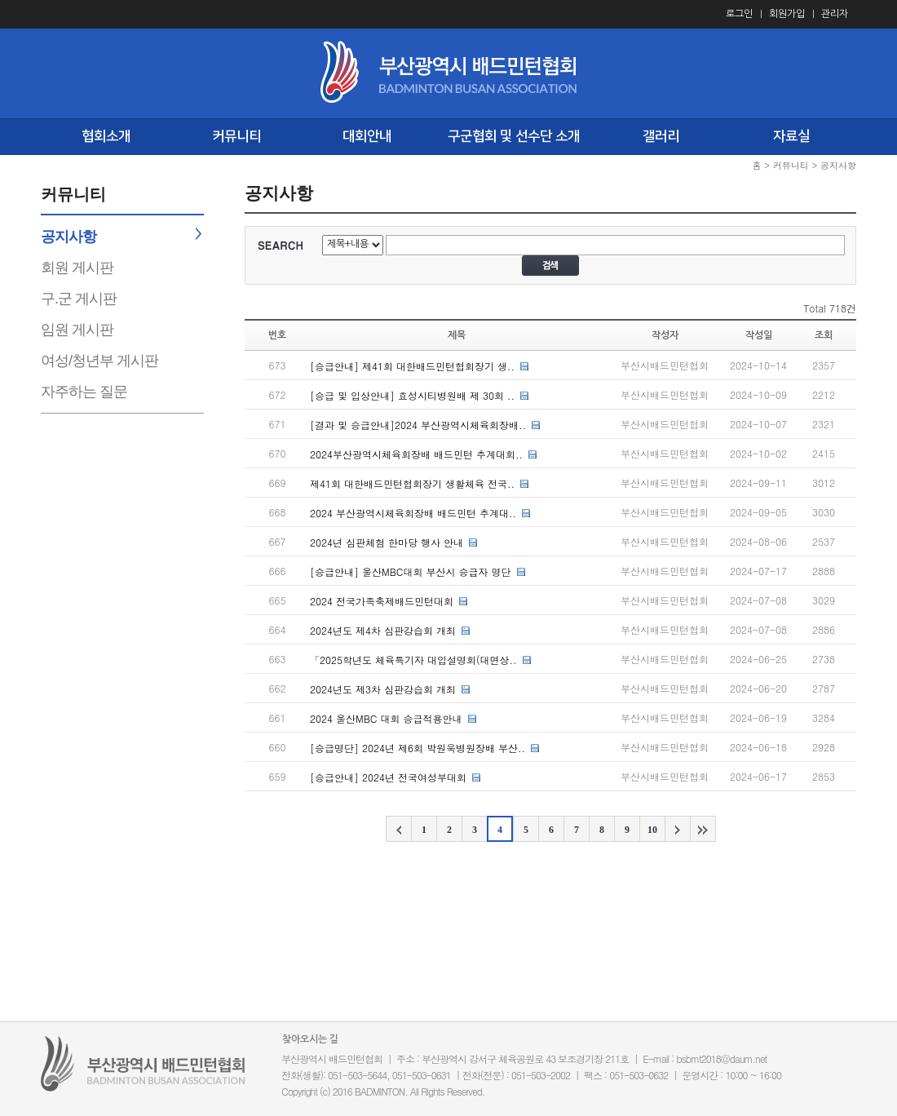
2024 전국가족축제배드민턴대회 (381, 601)
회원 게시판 (77, 267)
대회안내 (366, 136)
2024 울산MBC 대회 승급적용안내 (386, 718)
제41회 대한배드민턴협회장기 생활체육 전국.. (412, 483)
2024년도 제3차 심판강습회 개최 (383, 689)
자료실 (791, 136)
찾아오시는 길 (310, 1039)
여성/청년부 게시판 (99, 360)
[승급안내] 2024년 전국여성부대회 (388, 777)
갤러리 (661, 136)
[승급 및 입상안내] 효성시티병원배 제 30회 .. (412, 395)
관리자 (834, 14)
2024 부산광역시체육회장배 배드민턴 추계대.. (413, 513)
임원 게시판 (77, 329)
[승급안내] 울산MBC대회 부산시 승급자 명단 (410, 571)
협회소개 (106, 136)
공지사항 (68, 236)
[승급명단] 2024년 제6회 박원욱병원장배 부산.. (417, 748)
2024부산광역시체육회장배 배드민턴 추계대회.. (416, 454)
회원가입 (787, 14)
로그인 (739, 14)
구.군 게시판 (79, 298)
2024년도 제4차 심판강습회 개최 (383, 630)
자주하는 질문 (84, 391)
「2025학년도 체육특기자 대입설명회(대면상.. (413, 659)
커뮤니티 (236, 136)
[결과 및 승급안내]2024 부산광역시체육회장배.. (418, 425)
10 (652, 829)
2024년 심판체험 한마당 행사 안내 (386, 542)
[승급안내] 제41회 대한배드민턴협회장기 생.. (412, 366)
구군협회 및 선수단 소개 (514, 136)
